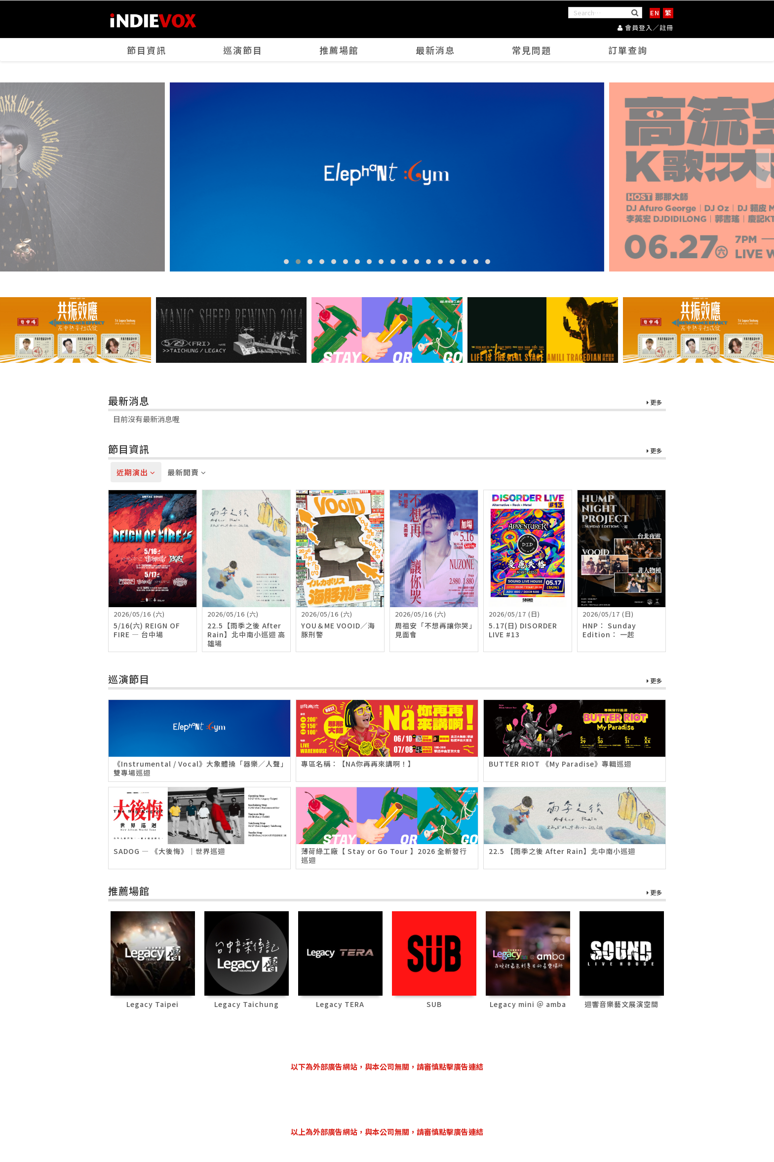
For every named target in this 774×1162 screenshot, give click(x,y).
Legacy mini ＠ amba (528, 1004)
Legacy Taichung (246, 1004)
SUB (434, 1004)
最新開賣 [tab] (186, 472)
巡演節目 (243, 49)
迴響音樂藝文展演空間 (621, 1004)
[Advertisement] (387, 1099)
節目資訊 (146, 49)
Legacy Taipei (152, 1004)
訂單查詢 (628, 49)
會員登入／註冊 (645, 27)
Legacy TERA (340, 1004)
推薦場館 (339, 49)
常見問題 (531, 49)
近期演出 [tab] (135, 472)
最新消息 (435, 49)
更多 (654, 402)
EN (654, 12)
